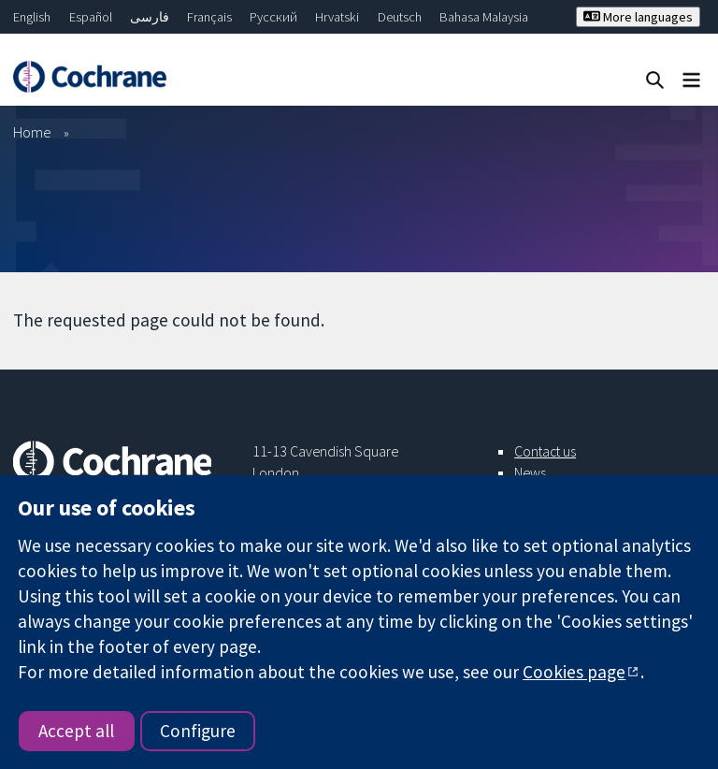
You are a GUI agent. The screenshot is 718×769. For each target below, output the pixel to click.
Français (209, 16)
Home (32, 132)
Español (90, 16)
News (530, 472)
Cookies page (574, 671)
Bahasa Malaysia (483, 16)
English (31, 16)
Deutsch (400, 16)
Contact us (545, 451)
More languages (638, 16)
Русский (273, 16)
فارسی (149, 16)
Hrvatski (337, 16)
